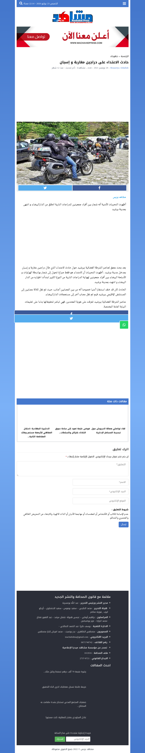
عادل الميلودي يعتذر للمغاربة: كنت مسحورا (66, 717)
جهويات (114, 56)
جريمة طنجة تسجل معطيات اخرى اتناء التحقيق (64, 687)
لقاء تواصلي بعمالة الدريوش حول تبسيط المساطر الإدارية (108, 431)
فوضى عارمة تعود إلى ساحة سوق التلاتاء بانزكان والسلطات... (72, 431)
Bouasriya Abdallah (119, 68)
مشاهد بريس (87, 749)
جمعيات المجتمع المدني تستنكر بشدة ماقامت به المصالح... (63, 704)
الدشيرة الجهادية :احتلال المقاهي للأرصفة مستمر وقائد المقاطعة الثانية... (36, 432)
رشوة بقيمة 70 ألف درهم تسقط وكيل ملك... (64, 671)
